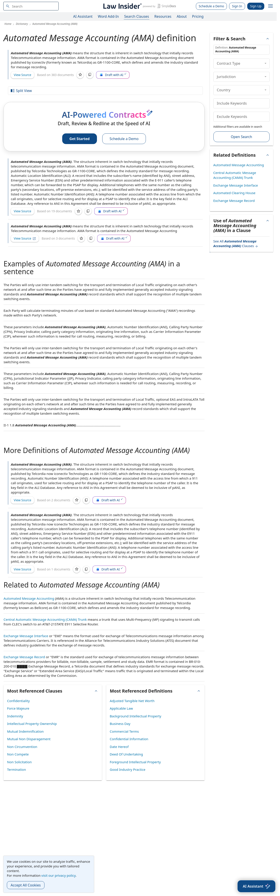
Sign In (237, 6)
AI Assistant (83, 16)
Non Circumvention (22, 746)
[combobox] (31, 6)
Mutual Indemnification (25, 731)
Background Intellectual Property (135, 716)
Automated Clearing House (234, 193)
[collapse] (265, 63)
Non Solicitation (19, 762)
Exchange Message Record (24, 657)
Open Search (241, 136)
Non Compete (18, 754)
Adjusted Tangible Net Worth (132, 701)
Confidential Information (129, 739)
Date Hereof (119, 746)
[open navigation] (270, 6)
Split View (21, 90)
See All (235, 243)
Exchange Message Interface (26, 636)
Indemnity (15, 716)
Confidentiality (18, 701)
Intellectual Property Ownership (32, 723)
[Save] (80, 74)
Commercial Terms (124, 731)
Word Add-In (108, 16)
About (182, 16)
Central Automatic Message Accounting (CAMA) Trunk (45, 619)
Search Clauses (136, 16)
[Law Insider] (139, 6)
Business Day (120, 723)
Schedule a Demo (211, 6)
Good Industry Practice (127, 769)
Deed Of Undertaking (126, 754)
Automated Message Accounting (29, 598)
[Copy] (89, 74)
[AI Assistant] (256, 886)
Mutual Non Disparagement (28, 739)
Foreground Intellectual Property (135, 762)
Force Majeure (18, 708)
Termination (16, 769)
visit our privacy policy (58, 875)
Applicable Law (121, 708)
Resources (162, 16)
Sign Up (255, 6)
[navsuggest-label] (31, 6)
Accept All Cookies (26, 885)
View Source (22, 75)
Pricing (198, 16)
